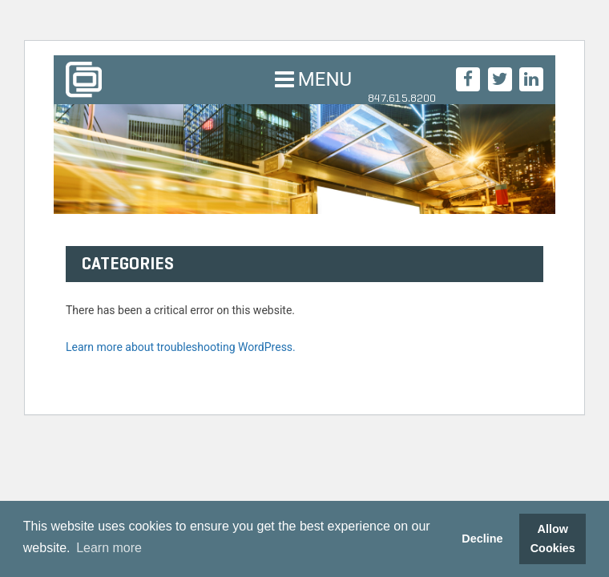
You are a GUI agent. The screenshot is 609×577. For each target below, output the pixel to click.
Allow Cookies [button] (552, 539)
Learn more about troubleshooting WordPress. (181, 347)
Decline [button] (482, 538)
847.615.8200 (402, 98)
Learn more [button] (109, 548)
